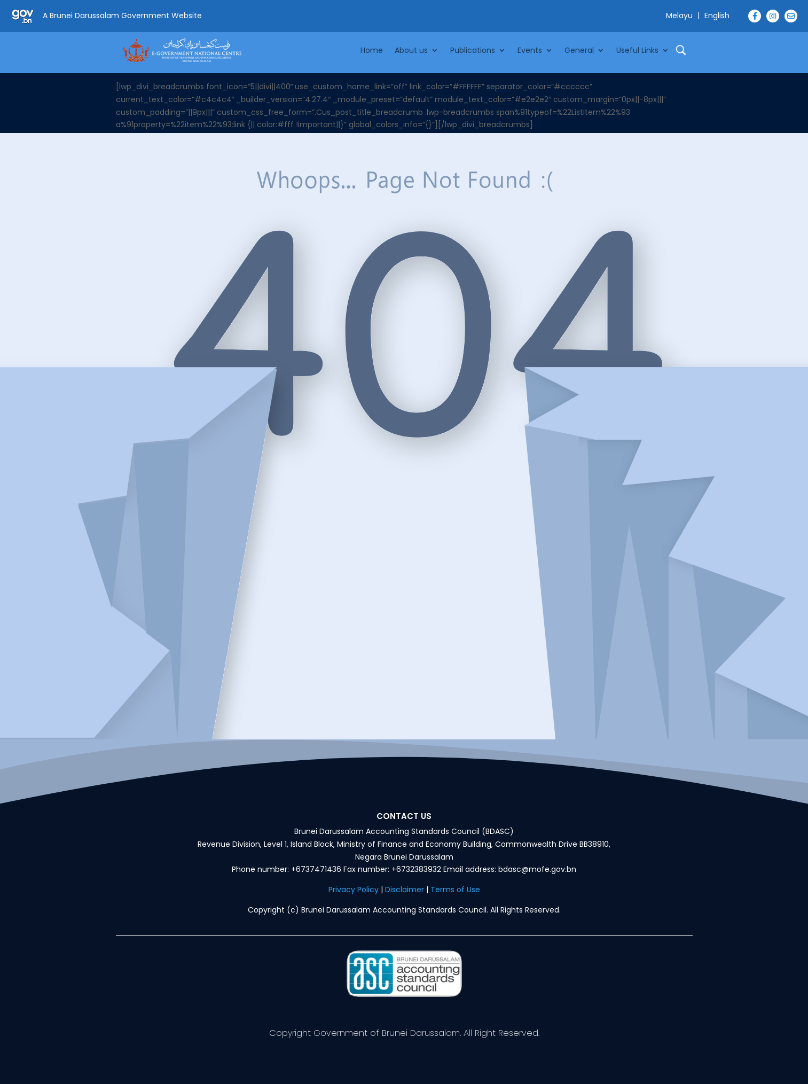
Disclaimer (404, 889)
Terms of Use (455, 889)
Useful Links (637, 50)
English (716, 15)
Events (529, 50)
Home (371, 50)
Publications (472, 50)
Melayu (679, 15)
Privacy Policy (353, 889)
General (579, 50)
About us (411, 50)
